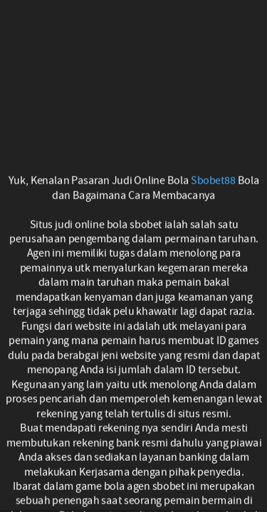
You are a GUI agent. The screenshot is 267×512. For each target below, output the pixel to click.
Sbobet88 (213, 181)
